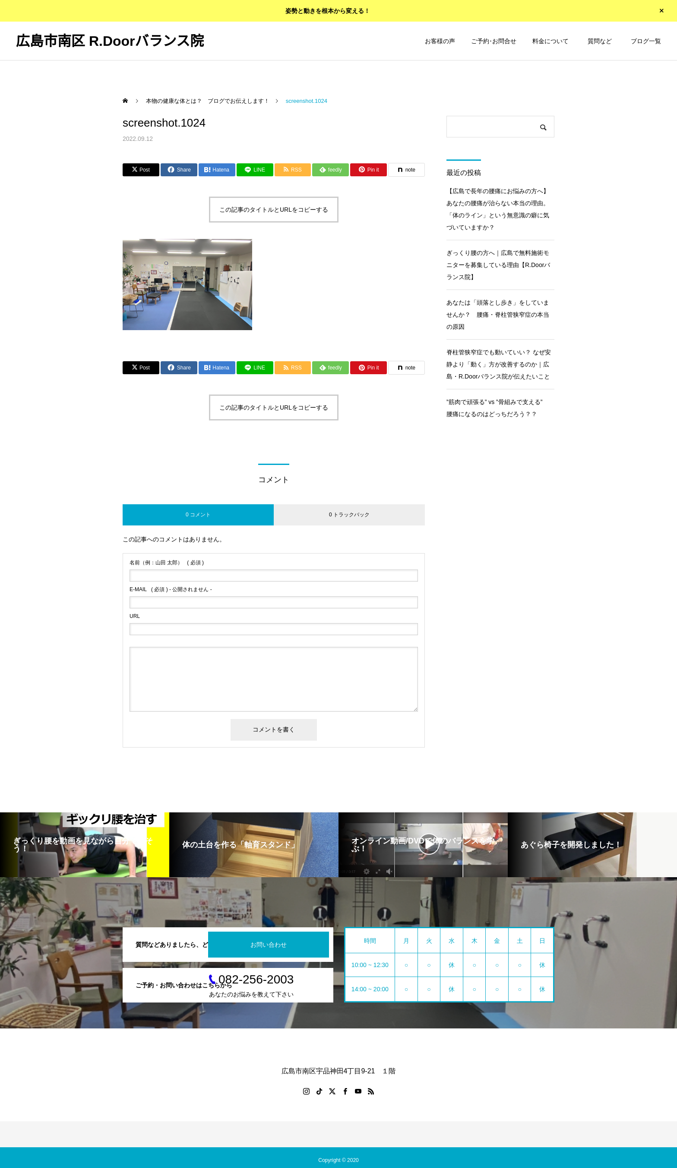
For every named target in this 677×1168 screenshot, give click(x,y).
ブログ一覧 (646, 41)
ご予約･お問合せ (493, 41)
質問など (601, 41)
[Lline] (255, 169)
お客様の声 (440, 41)
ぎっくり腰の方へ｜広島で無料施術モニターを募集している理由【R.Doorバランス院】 (498, 264)
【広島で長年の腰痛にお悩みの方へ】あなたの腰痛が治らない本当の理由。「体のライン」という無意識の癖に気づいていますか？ (497, 209)
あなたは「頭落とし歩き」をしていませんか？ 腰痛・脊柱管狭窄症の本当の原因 (497, 314)
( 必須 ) (167, 562)
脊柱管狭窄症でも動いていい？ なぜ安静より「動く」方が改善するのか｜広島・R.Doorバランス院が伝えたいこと (498, 364)
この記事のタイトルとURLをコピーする (273, 209)
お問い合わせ (268, 944)
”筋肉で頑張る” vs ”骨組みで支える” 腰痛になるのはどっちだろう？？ (497, 407)
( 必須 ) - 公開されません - (171, 589)
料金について (550, 41)
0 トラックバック (349, 515)
